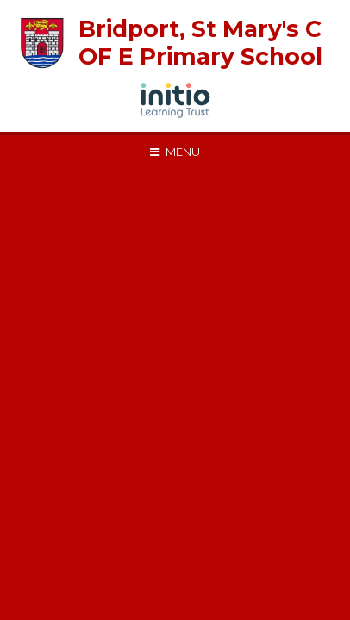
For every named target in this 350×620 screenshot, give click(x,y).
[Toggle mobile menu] (175, 151)
